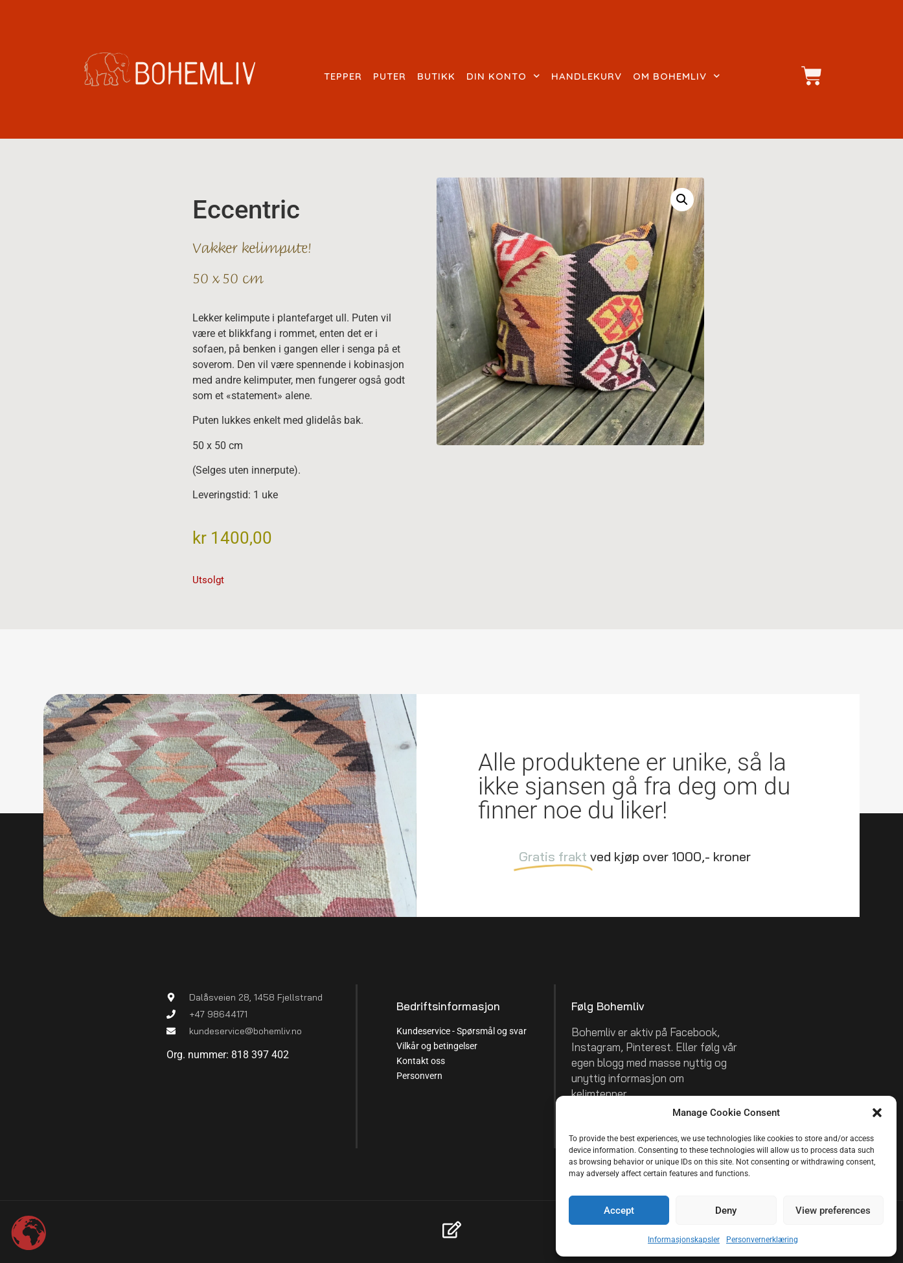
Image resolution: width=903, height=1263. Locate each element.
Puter (389, 76)
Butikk (436, 76)
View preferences (833, 1210)
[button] (877, 1112)
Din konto (503, 76)
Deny (726, 1210)
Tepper (343, 76)
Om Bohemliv (676, 76)
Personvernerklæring (762, 1239)
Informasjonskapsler (684, 1239)
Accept (619, 1210)
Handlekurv (586, 76)
